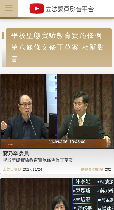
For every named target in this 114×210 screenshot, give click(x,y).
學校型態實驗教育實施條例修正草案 (38, 160)
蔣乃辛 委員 (16, 153)
